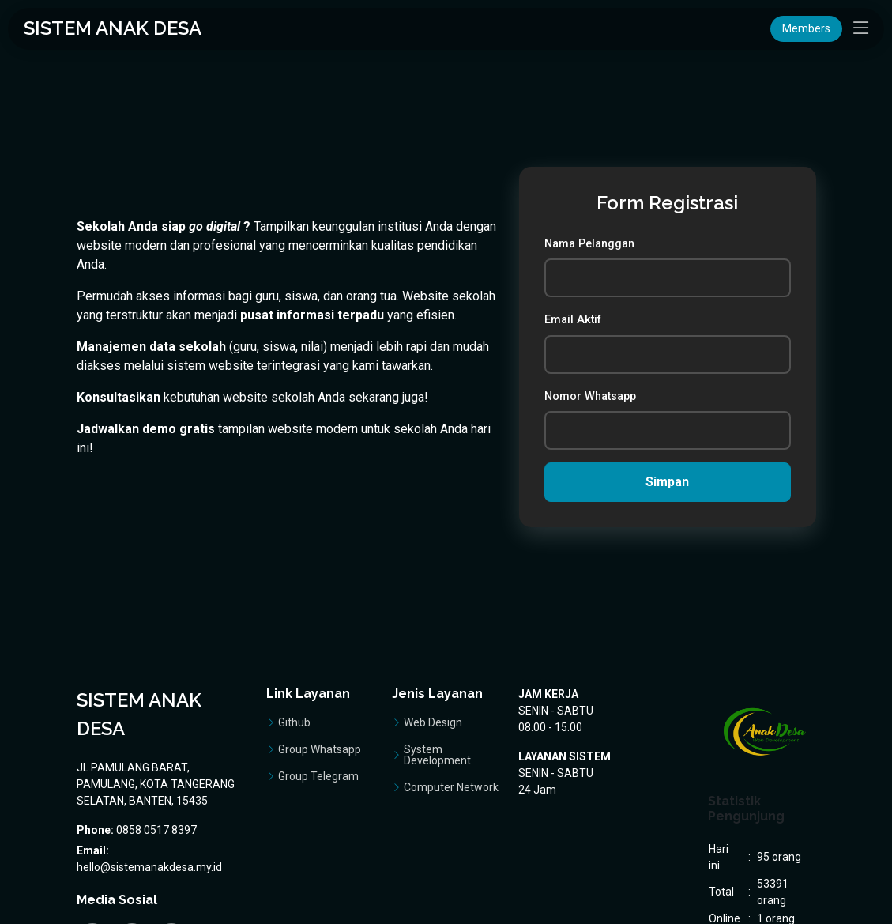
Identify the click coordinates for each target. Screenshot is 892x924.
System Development (437, 755)
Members (806, 28)
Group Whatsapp (319, 749)
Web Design (433, 722)
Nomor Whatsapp (591, 396)
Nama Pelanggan (590, 244)
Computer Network (451, 787)
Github (294, 722)
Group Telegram (318, 776)
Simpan (668, 481)
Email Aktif (573, 319)
